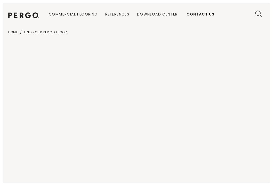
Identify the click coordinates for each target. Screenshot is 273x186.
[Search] (259, 13)
